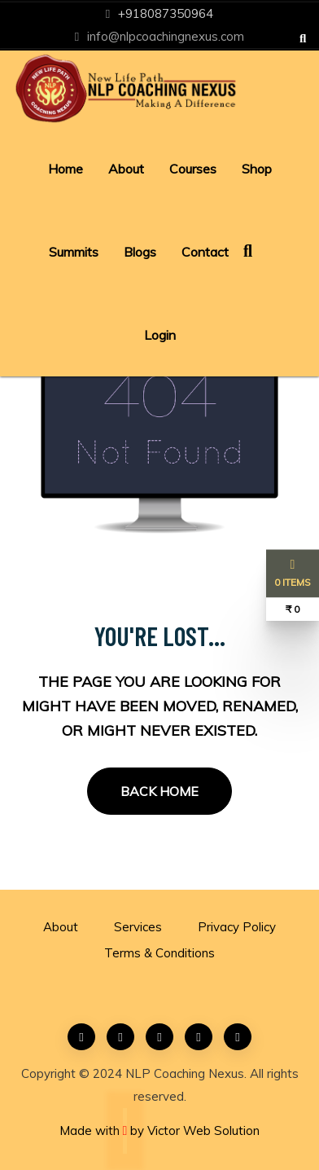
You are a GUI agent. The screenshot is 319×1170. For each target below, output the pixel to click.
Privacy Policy (237, 927)
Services (138, 927)
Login (160, 335)
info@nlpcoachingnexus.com (165, 36)
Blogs (140, 252)
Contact (205, 252)
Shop (257, 169)
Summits (73, 252)
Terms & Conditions (159, 953)
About (126, 169)
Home (65, 169)
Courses (192, 169)
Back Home (159, 791)
